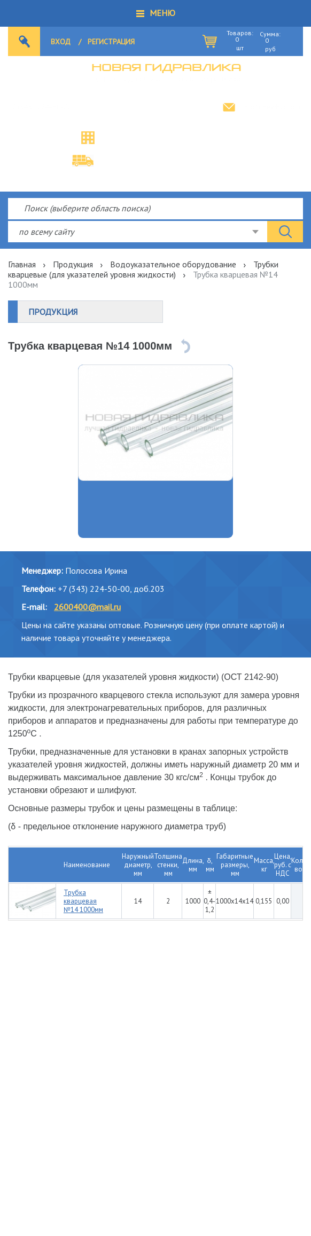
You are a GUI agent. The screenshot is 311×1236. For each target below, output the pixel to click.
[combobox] (137, 231)
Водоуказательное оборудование (173, 264)
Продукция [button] (52, 311)
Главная (22, 264)
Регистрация (111, 41)
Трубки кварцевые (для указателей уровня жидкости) (143, 269)
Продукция (73, 264)
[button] (155, 13)
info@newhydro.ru (272, 106)
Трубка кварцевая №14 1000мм (83, 901)
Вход (61, 41)
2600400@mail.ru (87, 606)
